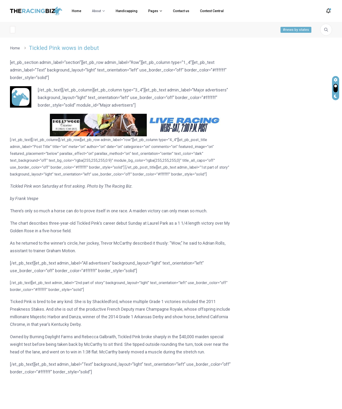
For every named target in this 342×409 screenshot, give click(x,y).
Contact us (181, 11)
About (96, 11)
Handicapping (127, 11)
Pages (153, 11)
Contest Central (212, 11)
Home (76, 11)
